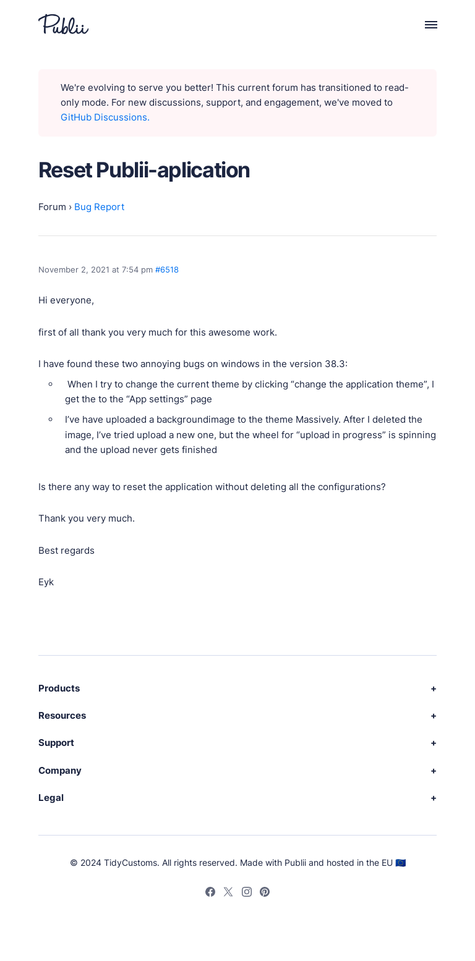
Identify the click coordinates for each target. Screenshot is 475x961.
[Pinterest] (265, 893)
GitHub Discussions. (105, 117)
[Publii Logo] (63, 24)
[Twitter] (228, 893)
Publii (295, 862)
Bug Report (99, 207)
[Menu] (424, 24)
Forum (52, 207)
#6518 (167, 269)
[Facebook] (210, 893)
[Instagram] (247, 893)
